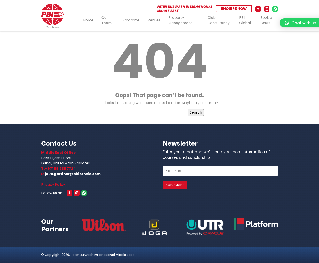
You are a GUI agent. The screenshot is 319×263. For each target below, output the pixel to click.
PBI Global (245, 20)
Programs (131, 20)
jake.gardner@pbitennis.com (73, 173)
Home (88, 20)
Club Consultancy (219, 20)
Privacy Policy (53, 184)
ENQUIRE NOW (234, 8)
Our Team (106, 20)
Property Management (180, 20)
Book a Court (266, 20)
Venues (154, 20)
